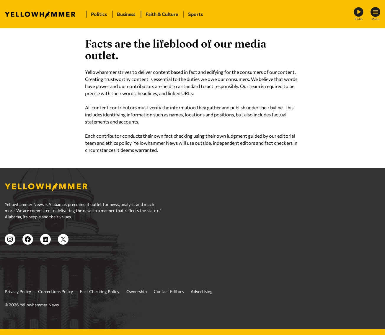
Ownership (136, 291)
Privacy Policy (18, 291)
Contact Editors (169, 291)
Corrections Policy (55, 291)
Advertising (202, 291)
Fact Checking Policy (99, 291)
